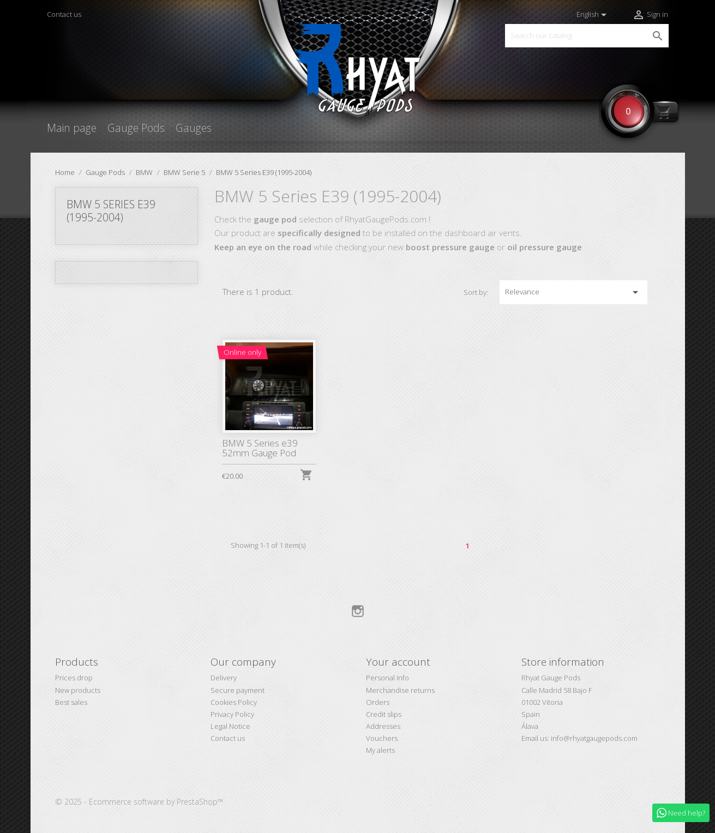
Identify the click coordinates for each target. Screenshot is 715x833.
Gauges (194, 127)
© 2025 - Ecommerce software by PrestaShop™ (139, 801)
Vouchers (382, 738)
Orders (377, 702)
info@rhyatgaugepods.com (594, 738)
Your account (398, 662)
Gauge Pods (136, 127)
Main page (72, 127)
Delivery (224, 678)
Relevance (573, 292)
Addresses (383, 726)
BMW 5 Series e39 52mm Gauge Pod (260, 448)
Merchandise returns (400, 690)
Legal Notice (230, 726)
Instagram (358, 611)
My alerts (380, 750)
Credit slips (383, 714)
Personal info (387, 678)
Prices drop (74, 678)
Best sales (71, 702)
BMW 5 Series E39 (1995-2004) (111, 211)
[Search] (587, 35)
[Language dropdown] (593, 14)
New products (77, 690)
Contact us (64, 14)
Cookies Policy (234, 702)
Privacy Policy (232, 714)
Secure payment (238, 690)
